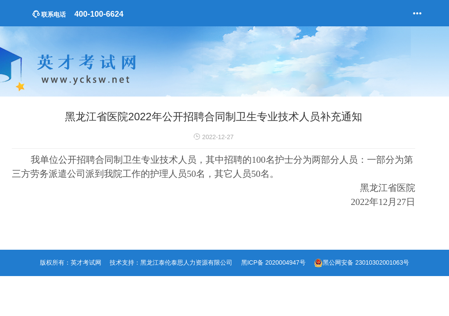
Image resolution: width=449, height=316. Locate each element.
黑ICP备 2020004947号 (273, 262)
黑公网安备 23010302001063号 (366, 262)
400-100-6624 (78, 14)
